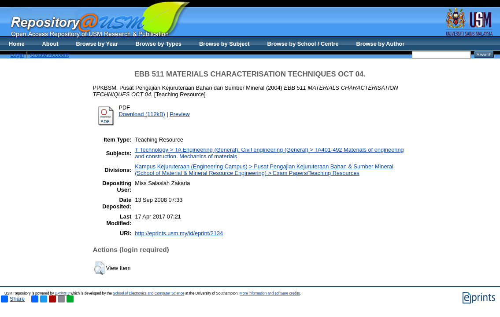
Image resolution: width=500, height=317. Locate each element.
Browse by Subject (224, 43)
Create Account (49, 54)
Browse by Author (380, 43)
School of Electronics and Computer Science (148, 293)
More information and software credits (270, 293)
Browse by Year (97, 43)
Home (17, 43)
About (50, 43)
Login (17, 54)
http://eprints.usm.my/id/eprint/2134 (179, 233)
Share (13, 298)
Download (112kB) (142, 114)
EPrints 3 (62, 293)
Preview (180, 114)
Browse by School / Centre (302, 43)
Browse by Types (158, 43)
